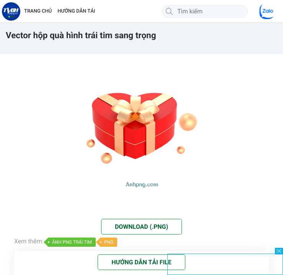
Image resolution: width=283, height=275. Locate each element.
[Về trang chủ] (11, 11)
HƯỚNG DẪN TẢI (76, 11)
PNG (108, 242)
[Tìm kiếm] (169, 11)
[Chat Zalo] (267, 11)
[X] (278, 251)
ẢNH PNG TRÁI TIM (72, 242)
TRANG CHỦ (38, 11)
